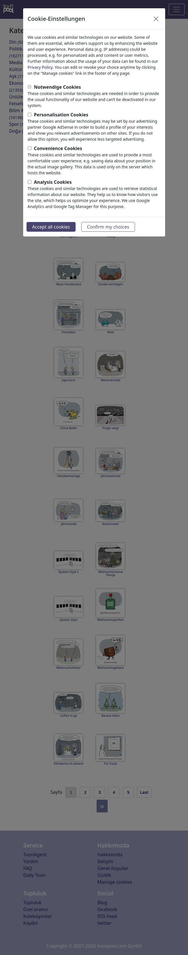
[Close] (156, 18)
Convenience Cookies (58, 148)
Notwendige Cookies (57, 87)
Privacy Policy (40, 67)
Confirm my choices (108, 227)
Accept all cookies (51, 227)
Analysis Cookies (53, 182)
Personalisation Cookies (61, 115)
